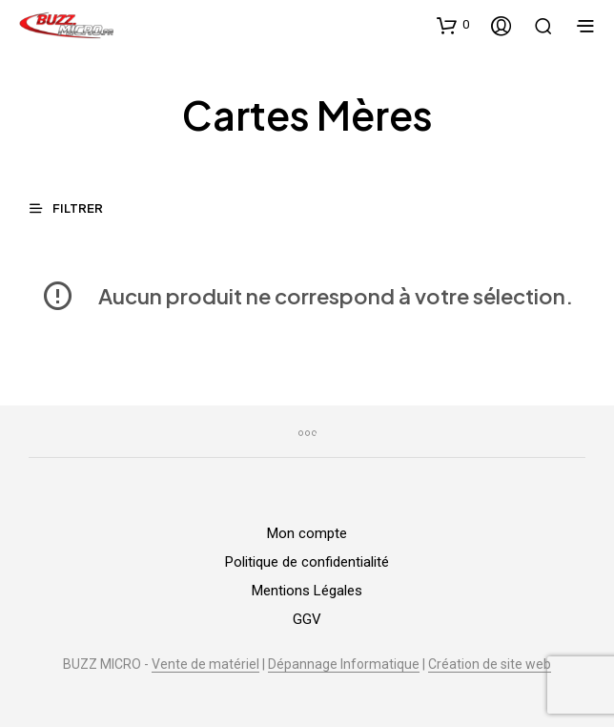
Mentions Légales (307, 590)
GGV (307, 619)
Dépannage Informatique (344, 664)
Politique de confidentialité (307, 562)
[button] (453, 24)
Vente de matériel (205, 664)
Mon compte (307, 533)
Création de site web (489, 664)
